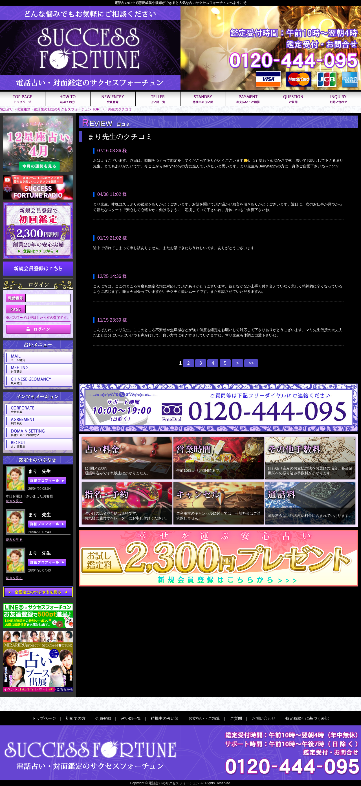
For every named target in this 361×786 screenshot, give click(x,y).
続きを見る (14, 501)
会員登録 (103, 718)
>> (251, 363)
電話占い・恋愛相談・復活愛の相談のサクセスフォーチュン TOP (49, 109)
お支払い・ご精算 (204, 718)
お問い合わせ (264, 718)
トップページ (44, 718)
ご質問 (236, 718)
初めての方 (75, 718)
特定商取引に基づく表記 (307, 718)
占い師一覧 (131, 718)
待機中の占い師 (165, 718)
